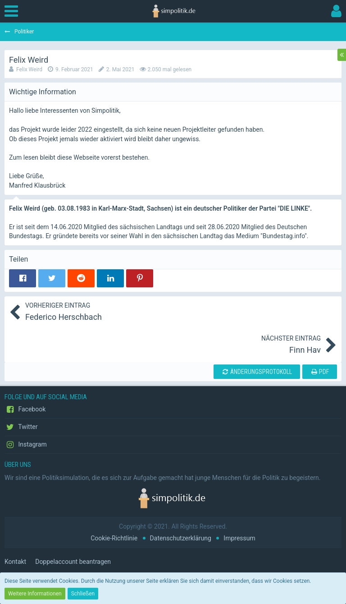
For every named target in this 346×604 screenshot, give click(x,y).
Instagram (26, 444)
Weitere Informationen (35, 593)
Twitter (21, 427)
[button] (14, 11)
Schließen (83, 593)
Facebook (25, 409)
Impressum (239, 538)
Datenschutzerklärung (180, 538)
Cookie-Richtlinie (114, 538)
